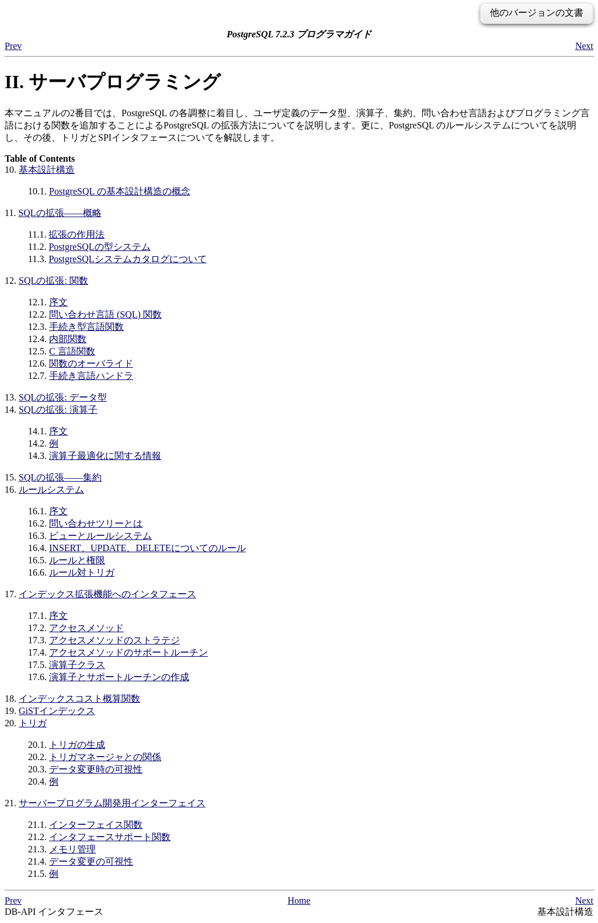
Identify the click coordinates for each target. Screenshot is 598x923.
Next (584, 46)
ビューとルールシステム (100, 536)
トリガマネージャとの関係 (105, 757)
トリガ (33, 723)
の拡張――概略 (59, 213)
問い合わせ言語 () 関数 (105, 314)
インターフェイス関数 (95, 825)
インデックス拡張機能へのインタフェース (107, 594)
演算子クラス (77, 665)
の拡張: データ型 (63, 397)
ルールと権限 (77, 560)
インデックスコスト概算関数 (79, 698)
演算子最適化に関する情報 (105, 456)
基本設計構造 (47, 170)
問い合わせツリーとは (95, 523)
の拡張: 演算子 (58, 410)
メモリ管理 (72, 849)
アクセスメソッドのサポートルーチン (128, 652)
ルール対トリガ (81, 572)
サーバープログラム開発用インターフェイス (112, 803)
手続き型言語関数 (86, 327)
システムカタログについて (127, 259)
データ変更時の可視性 (95, 769)
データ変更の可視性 (91, 861)
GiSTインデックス (57, 711)
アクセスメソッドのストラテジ (114, 640)
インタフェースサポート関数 (110, 837)
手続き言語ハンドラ (91, 376)
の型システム (99, 247)
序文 (58, 302)
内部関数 (67, 339)
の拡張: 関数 (53, 280)
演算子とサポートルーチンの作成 (119, 677)
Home (298, 900)
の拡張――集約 (60, 477)
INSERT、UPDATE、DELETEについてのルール (147, 548)
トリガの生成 (77, 745)
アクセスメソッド (86, 628)
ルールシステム (51, 489)
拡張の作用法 (76, 234)
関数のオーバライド (91, 363)
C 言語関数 (72, 351)
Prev (13, 46)
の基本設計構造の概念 (119, 191)
